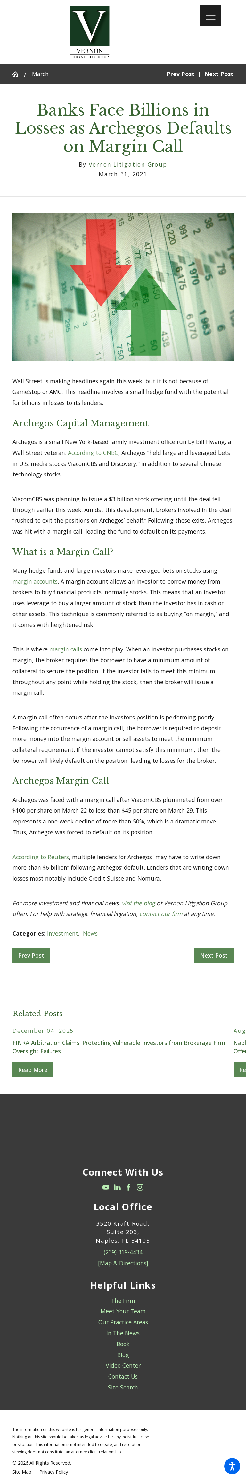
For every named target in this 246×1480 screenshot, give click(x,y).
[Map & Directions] (123, 1263)
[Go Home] (18, 74)
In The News (123, 1333)
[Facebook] (128, 1187)
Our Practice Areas (123, 1322)
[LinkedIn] (117, 1187)
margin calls (65, 649)
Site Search (123, 1387)
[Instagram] (140, 1187)
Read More (32, 1070)
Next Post (214, 955)
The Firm (123, 1300)
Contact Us (123, 1376)
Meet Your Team (123, 1311)
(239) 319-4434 (123, 1252)
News (90, 933)
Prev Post (31, 955)
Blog (123, 1355)
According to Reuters (40, 857)
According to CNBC (93, 453)
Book (123, 1344)
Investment (62, 933)
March (40, 74)
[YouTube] (105, 1187)
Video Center (123, 1365)
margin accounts (35, 581)
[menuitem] (123, 1300)
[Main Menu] (210, 15)
